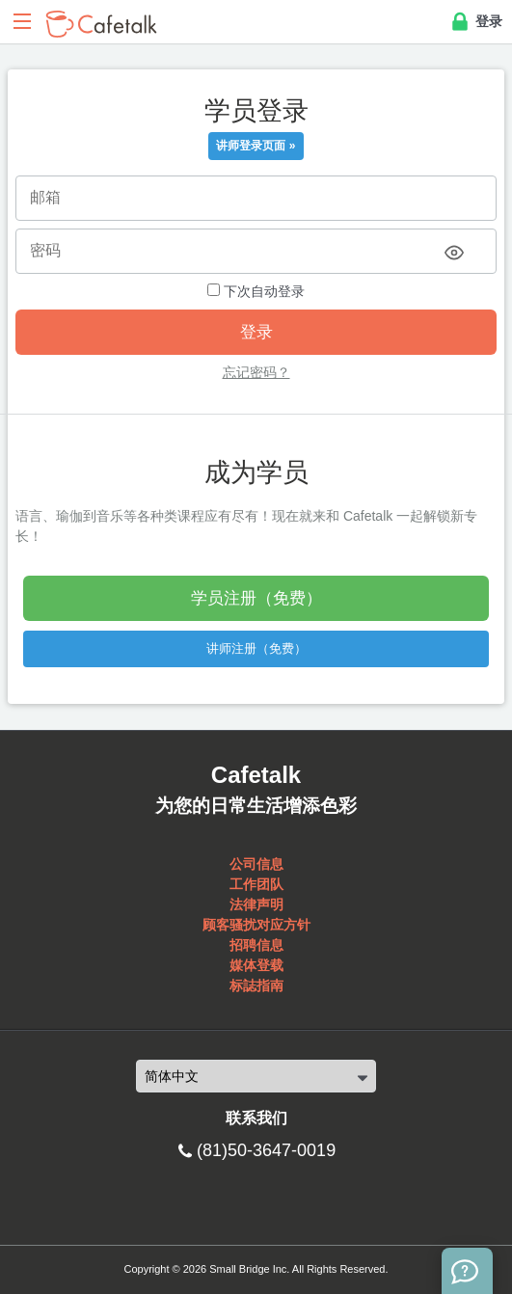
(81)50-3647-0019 (266, 1150)
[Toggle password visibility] (454, 252)
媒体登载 (256, 965)
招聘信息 (256, 945)
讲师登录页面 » (255, 145)
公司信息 (256, 864)
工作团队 (256, 884)
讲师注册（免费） (256, 648)
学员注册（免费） (256, 598)
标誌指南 (256, 985)
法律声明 (256, 904)
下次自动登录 (256, 291)
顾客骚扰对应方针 (256, 924)
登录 (475, 22)
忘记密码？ (256, 372)
